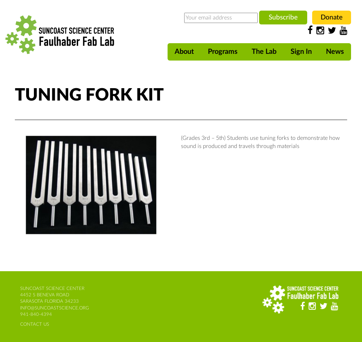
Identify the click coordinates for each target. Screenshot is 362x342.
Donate (332, 17)
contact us (34, 324)
